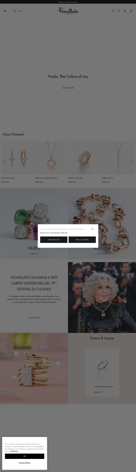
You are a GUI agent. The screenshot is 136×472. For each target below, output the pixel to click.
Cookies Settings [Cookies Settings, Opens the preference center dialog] (24, 463)
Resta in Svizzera (82, 240)
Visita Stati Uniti (54, 240)
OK (24, 456)
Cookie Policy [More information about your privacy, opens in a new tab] (14, 451)
